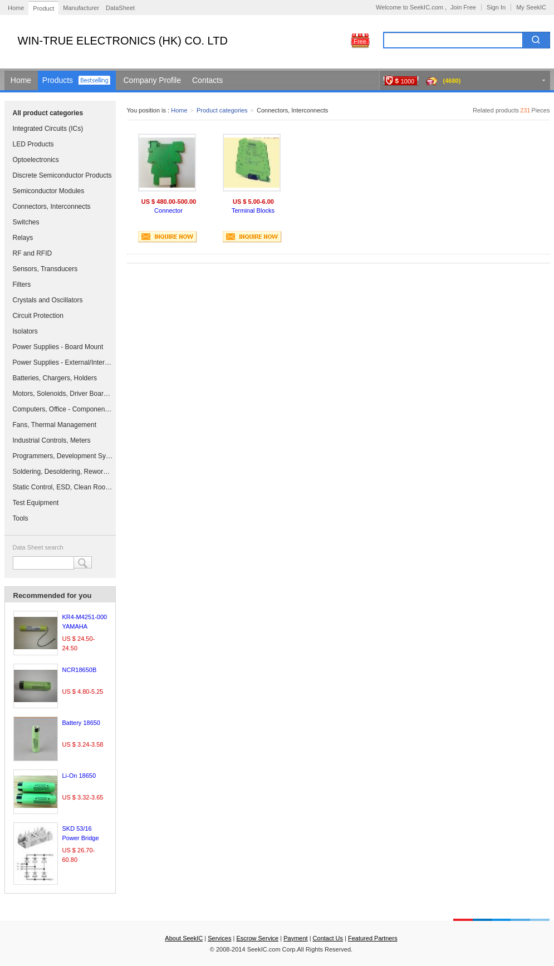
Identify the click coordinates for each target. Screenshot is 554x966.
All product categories (48, 113)
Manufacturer (81, 7)
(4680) (452, 80)
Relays (23, 238)
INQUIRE (167, 237)
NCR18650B (79, 669)
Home (16, 7)
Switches (26, 222)
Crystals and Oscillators (48, 300)
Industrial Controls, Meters (52, 440)
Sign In (496, 7)
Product (43, 8)
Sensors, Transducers (45, 269)
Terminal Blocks (253, 210)
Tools (20, 518)
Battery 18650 (81, 722)
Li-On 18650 (79, 775)
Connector (168, 210)
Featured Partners (373, 938)
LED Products (33, 144)
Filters (22, 284)
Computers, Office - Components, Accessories (63, 409)
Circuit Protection (38, 316)
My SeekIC (531, 7)
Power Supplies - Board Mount (58, 347)
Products (57, 80)
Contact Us (328, 938)
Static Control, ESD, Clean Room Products (63, 487)
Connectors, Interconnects (52, 206)
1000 (407, 81)
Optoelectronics (36, 160)
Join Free (463, 7)
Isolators (25, 331)
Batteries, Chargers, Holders (55, 378)
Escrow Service (257, 938)
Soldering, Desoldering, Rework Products (63, 471)
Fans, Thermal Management (55, 425)
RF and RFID (32, 253)
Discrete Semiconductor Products (62, 175)
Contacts (207, 80)
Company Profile (153, 80)
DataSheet (120, 7)
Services (219, 938)
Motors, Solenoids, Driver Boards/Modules (63, 394)
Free (360, 41)
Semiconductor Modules (49, 191)
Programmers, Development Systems (63, 456)
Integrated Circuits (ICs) (48, 129)
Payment (295, 938)
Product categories (222, 110)
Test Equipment (36, 503)
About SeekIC (184, 938)
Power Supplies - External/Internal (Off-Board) (63, 362)
